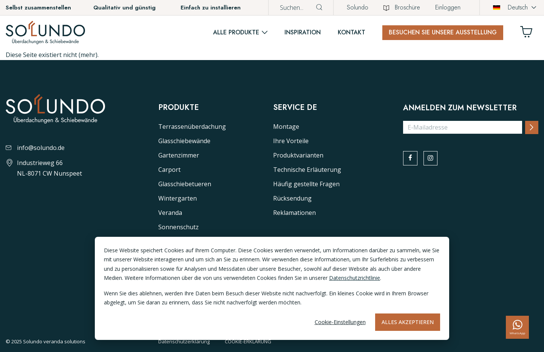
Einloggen (448, 7)
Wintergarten (177, 198)
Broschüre (401, 7)
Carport (169, 169)
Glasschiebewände (184, 141)
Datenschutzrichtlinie (354, 277)
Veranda (170, 212)
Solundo (357, 7)
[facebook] (411, 159)
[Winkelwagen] (529, 33)
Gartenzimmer (178, 155)
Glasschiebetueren (184, 184)
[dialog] (272, 288)
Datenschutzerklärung (184, 341)
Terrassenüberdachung (192, 126)
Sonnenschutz (178, 227)
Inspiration (302, 32)
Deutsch (510, 7)
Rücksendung (292, 198)
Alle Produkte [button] (236, 32)
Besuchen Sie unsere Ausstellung (443, 32)
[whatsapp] (517, 327)
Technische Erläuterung (307, 169)
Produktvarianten (298, 155)
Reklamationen (294, 212)
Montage (286, 126)
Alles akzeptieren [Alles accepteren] (408, 322)
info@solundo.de (35, 147)
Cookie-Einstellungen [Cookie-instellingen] (340, 322)
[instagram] (433, 159)
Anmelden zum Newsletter (460, 108)
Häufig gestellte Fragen (306, 184)
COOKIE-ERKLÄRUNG (248, 341)
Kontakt (351, 32)
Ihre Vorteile (291, 141)
